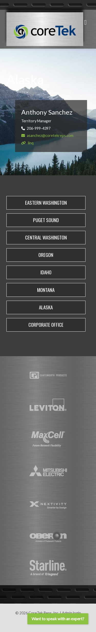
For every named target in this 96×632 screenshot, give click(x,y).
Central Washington (46, 237)
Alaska (46, 307)
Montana (46, 289)
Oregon (45, 254)
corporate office (45, 324)
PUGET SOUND (46, 220)
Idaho (45, 272)
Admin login (71, 613)
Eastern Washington (46, 202)
